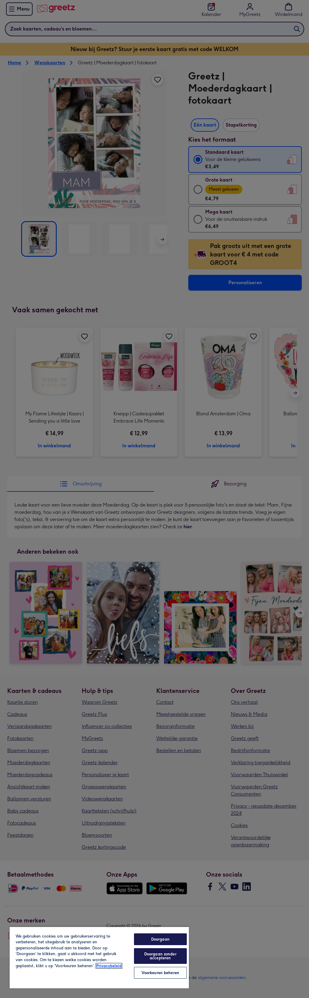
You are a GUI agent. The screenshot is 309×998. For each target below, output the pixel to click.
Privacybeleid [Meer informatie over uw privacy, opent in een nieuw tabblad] (109, 966)
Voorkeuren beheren (160, 973)
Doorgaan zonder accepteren (160, 956)
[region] (99, 957)
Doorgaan (160, 939)
